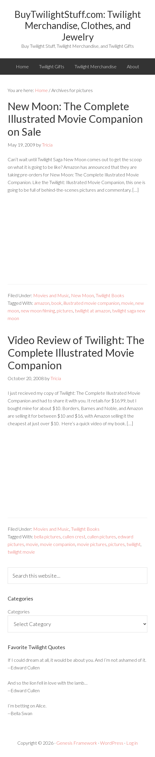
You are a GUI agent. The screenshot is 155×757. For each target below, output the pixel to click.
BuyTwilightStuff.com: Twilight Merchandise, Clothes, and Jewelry (77, 25)
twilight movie (21, 551)
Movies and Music (51, 295)
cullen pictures (101, 536)
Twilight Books (110, 295)
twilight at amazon (92, 310)
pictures (65, 310)
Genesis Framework (76, 743)
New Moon (82, 295)
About (133, 66)
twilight (134, 544)
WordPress (111, 743)
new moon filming (38, 310)
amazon (42, 303)
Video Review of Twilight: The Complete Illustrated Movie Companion (76, 353)
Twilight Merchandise (96, 66)
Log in (132, 743)
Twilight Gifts (51, 66)
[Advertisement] (77, 243)
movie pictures (92, 544)
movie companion (57, 544)
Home (22, 66)
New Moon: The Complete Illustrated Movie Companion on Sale (75, 119)
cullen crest (74, 536)
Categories (19, 611)
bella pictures (47, 536)
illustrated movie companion (91, 303)
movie (127, 303)
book (56, 303)
